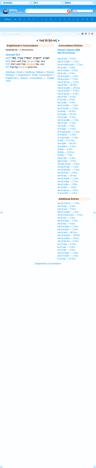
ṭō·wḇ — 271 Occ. (66, 140)
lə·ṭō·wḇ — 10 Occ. (67, 111)
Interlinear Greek (14, 72)
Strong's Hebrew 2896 (69, 50)
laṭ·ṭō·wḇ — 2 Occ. (67, 102)
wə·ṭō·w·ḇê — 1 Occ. (68, 184)
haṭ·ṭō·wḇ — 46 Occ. (68, 85)
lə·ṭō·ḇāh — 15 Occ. (67, 114)
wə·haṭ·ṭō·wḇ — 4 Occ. (69, 164)
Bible (4, 34)
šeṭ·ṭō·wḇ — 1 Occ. (67, 123)
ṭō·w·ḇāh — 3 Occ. (67, 126)
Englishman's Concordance (48, 263)
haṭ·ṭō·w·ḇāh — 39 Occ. (69, 88)
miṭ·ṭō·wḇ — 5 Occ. (67, 117)
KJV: (8, 64)
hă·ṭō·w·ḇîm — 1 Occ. (68, 79)
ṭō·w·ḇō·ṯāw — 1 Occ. (68, 137)
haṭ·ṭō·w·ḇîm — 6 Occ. (69, 91)
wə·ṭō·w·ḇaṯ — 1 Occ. (68, 181)
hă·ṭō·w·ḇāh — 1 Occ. (68, 76)
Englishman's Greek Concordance (35, 75)
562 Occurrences (66, 53)
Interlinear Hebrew (34, 72)
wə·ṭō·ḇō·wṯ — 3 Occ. (68, 190)
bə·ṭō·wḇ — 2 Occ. (67, 67)
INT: (7, 67)
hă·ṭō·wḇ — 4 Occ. (67, 73)
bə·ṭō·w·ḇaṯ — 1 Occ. (68, 70)
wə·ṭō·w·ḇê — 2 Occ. (68, 172)
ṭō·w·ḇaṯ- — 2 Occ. (67, 129)
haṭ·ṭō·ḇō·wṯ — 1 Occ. (68, 82)
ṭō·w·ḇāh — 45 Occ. (67, 143)
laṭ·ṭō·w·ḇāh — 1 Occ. (68, 105)
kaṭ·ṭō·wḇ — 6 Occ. (67, 97)
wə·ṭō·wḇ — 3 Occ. (67, 206)
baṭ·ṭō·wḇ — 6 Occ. (67, 59)
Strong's (11, 34)
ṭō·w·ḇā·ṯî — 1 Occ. (67, 134)
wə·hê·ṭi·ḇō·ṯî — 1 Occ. (69, 203)
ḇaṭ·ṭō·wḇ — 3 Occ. (67, 161)
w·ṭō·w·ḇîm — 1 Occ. (68, 193)
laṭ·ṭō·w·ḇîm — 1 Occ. (68, 108)
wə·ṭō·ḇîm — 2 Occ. (67, 187)
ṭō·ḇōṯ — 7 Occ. (65, 155)
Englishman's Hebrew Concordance (24, 78)
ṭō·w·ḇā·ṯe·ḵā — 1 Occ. (69, 132)
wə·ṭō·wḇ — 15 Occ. (67, 175)
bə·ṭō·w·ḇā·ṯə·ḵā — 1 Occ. (70, 64)
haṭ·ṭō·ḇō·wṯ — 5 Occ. (68, 94)
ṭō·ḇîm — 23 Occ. (66, 152)
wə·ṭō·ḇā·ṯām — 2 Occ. (69, 169)
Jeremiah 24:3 (13, 55)
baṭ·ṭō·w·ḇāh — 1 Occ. (69, 61)
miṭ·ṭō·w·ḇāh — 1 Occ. (69, 120)
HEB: (8, 58)
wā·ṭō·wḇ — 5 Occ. (67, 158)
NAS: (8, 61)
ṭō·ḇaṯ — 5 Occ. (65, 149)
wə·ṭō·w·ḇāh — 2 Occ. (68, 178)
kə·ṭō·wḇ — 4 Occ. (67, 99)
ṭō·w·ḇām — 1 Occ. (67, 146)
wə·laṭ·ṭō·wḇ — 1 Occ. (68, 167)
